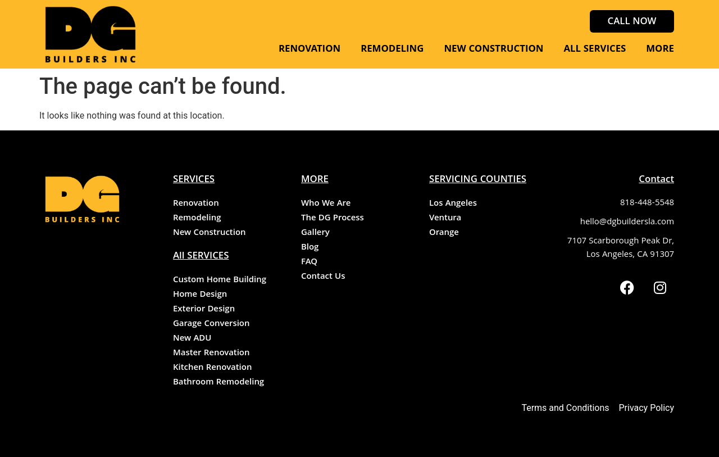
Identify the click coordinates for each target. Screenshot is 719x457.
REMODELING (392, 50)
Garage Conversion (211, 324)
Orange (444, 233)
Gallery (315, 233)
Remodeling (197, 218)
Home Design (200, 295)
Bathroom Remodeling (218, 382)
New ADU (192, 339)
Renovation (196, 204)
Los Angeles (453, 204)
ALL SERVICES (594, 50)
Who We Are (326, 204)
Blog (309, 248)
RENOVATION (309, 50)
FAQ (309, 262)
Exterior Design (204, 309)
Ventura (445, 218)
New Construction (209, 233)
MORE (660, 50)
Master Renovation (211, 353)
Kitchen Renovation (212, 368)
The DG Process (332, 218)
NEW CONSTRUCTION (493, 50)
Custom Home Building (219, 280)
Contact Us (323, 277)
